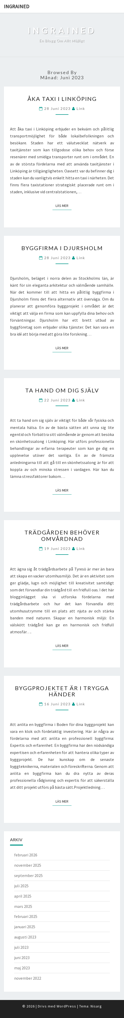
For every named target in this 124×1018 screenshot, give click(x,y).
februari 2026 (25, 854)
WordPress (66, 1006)
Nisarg (96, 1006)
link (81, 108)
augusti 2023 (25, 937)
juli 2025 (21, 885)
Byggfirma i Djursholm (62, 247)
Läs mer (64, 205)
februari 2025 (25, 916)
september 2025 (28, 875)
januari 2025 (24, 926)
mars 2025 (23, 906)
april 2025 (22, 896)
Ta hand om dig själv (62, 390)
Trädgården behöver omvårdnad (62, 535)
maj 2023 (22, 967)
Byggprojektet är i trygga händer (62, 691)
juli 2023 (21, 947)
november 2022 (27, 978)
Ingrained (16, 6)
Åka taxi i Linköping (62, 98)
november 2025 (27, 865)
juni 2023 (22, 957)
